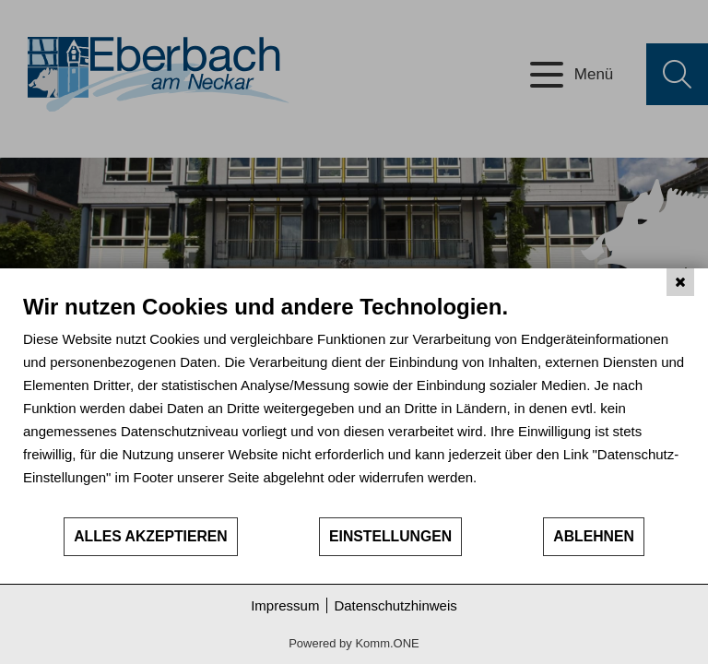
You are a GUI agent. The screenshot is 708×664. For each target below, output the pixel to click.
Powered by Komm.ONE (354, 643)
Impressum (285, 605)
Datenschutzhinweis (395, 605)
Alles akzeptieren (151, 536)
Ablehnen (593, 536)
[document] (354, 404)
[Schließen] (680, 282)
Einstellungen (390, 536)
